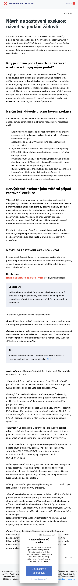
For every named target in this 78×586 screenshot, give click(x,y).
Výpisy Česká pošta (60, 571)
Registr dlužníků (69, 574)
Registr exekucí (16, 574)
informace (9, 571)
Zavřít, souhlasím (49, 535)
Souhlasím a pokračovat (39, 570)
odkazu (45, 561)
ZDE (49, 359)
